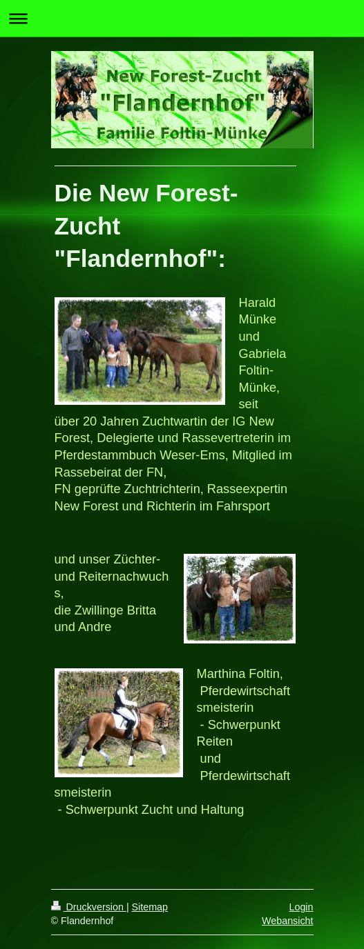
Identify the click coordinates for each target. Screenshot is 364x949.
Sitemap (150, 906)
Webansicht (287, 920)
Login (301, 906)
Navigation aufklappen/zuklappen (182, 18)
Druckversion (88, 906)
